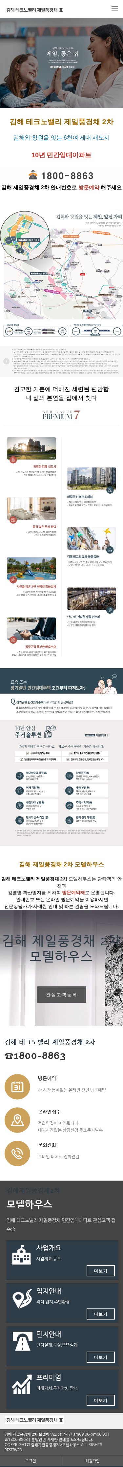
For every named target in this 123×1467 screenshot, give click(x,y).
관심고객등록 (61, 994)
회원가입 (92, 1460)
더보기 (101, 1271)
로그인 (30, 1460)
